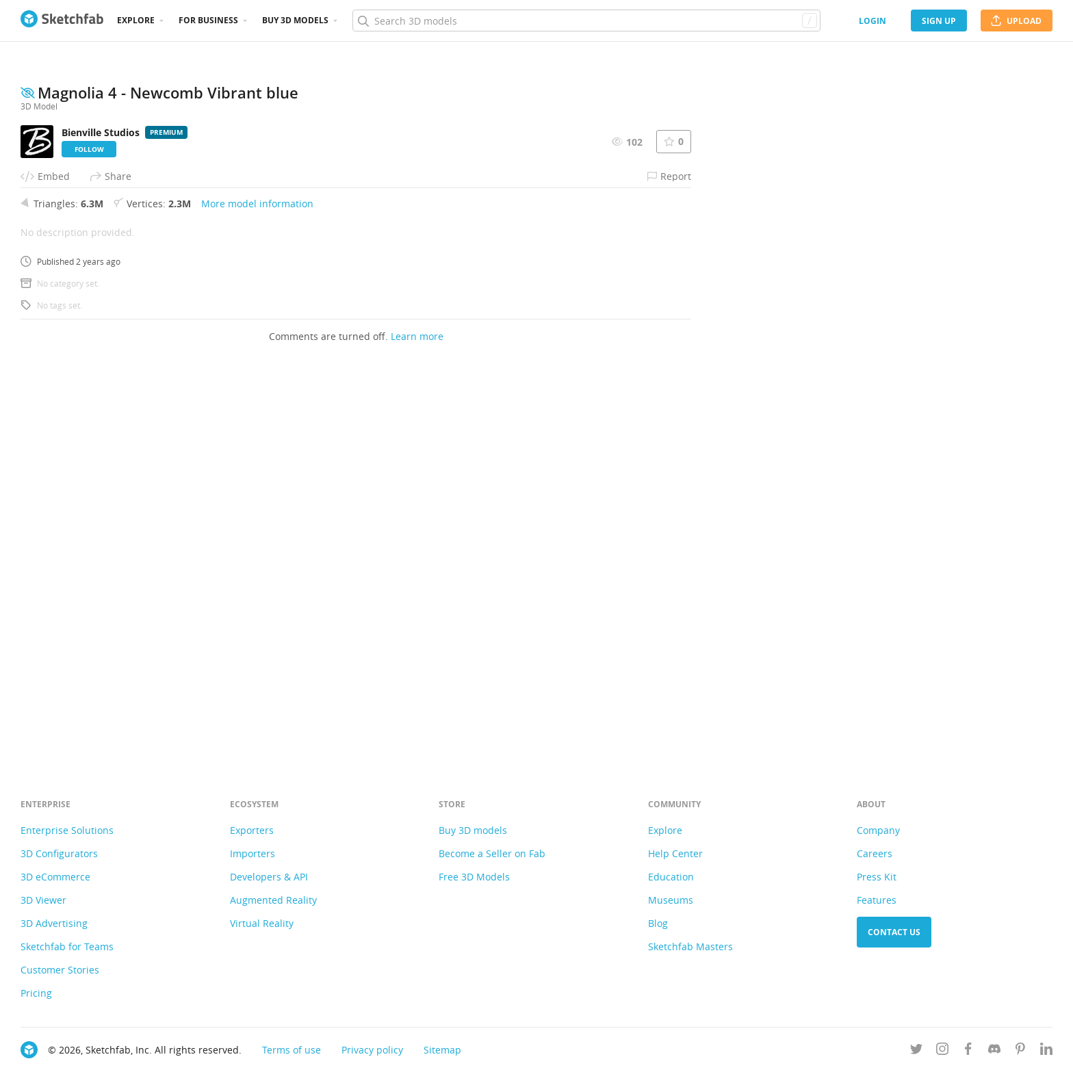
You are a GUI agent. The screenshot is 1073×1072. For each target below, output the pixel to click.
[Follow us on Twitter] (916, 1051)
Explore (136, 20)
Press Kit (876, 876)
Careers (874, 853)
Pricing (36, 992)
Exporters (252, 830)
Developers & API (269, 876)
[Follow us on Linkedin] (1046, 1051)
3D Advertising (54, 923)
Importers (252, 853)
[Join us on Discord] (994, 1051)
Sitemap (442, 1049)
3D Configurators (59, 853)
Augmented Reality (273, 899)
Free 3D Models (474, 876)
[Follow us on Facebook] (968, 1051)
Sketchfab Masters (690, 946)
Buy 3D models (473, 830)
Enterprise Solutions (67, 830)
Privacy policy (372, 1049)
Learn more (417, 711)
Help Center (675, 853)
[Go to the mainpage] (62, 20)
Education (671, 876)
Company (878, 830)
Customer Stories (60, 969)
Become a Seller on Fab (492, 853)
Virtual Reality (262, 923)
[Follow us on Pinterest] (1020, 1051)
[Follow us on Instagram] (942, 1051)
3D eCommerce (55, 876)
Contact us (894, 932)
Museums (670, 899)
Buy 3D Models (295, 20)
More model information (257, 579)
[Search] (586, 20)
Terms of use (291, 1049)
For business (208, 20)
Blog (658, 923)
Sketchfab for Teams (67, 946)
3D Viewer (43, 899)
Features (876, 899)
